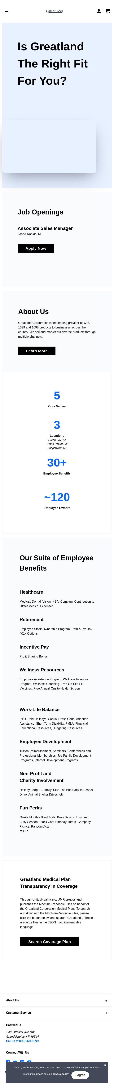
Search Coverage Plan (49, 941)
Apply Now (35, 248)
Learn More (37, 351)
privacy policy (61, 1074)
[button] (36, 248)
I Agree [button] (80, 1075)
